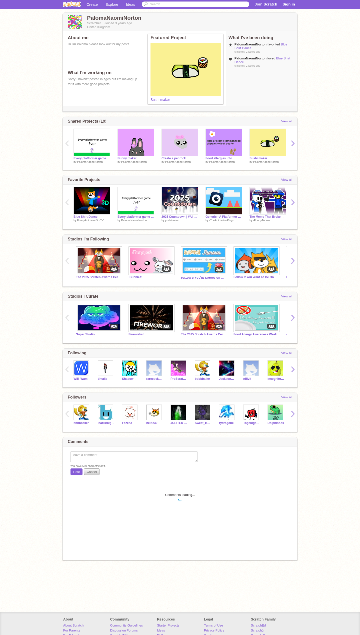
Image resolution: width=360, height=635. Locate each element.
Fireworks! (136, 334)
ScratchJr (257, 630)
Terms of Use (213, 625)
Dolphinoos (276, 423)
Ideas (130, 4)
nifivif (247, 379)
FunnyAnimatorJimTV (90, 220)
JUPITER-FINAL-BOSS (178, 423)
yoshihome (171, 220)
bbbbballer (202, 379)
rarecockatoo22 (154, 379)
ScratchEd (258, 625)
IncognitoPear (276, 379)
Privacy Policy (214, 630)
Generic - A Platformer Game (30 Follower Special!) (224, 216)
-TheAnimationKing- (221, 220)
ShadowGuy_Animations (130, 379)
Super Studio (85, 334)
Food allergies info (219, 158)
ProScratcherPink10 (178, 379)
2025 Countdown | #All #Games (180, 216)
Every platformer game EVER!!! (92, 158)
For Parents (71, 630)
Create (92, 4)
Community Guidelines (126, 625)
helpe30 (152, 423)
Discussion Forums (124, 630)
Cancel (92, 472)
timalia (102, 379)
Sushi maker (160, 100)
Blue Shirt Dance (86, 216)
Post (76, 472)
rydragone (226, 423)
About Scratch (73, 625)
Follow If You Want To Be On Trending (256, 277)
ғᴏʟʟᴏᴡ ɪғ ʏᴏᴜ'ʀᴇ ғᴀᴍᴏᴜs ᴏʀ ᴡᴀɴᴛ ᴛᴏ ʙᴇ (203, 277)
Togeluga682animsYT (251, 423)
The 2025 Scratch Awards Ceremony (98, 277)
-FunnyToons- (261, 220)
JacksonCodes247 (227, 379)
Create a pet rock (174, 158)
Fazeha (127, 423)
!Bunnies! (135, 277)
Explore (112, 4)
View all (286, 121)
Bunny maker (127, 158)
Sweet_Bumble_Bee (203, 423)
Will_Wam (81, 379)
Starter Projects (168, 625)
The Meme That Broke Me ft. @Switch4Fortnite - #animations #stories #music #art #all (268, 216)
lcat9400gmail (106, 423)
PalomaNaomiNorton (90, 161)
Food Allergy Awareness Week (255, 334)
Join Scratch (266, 4)
